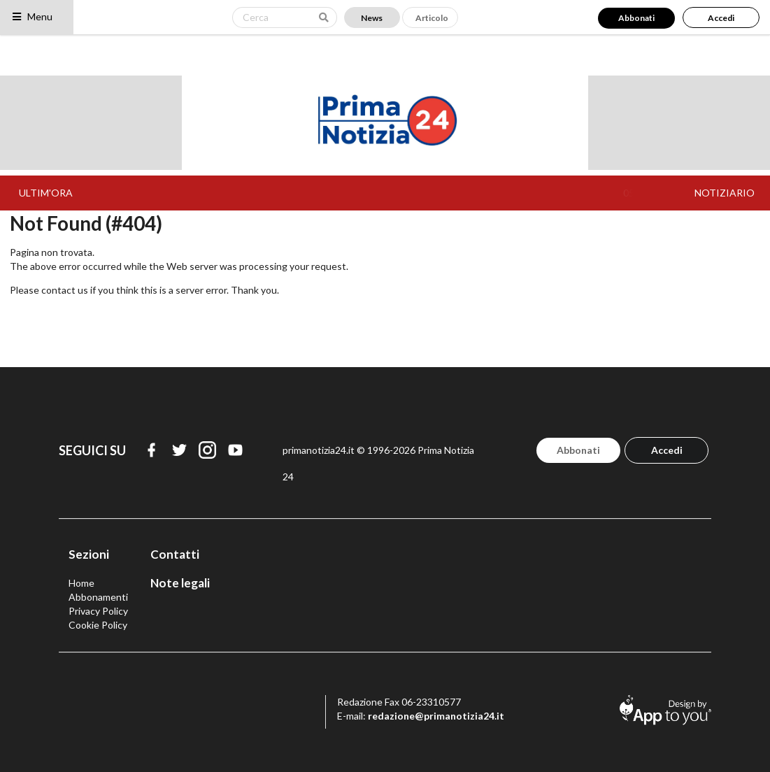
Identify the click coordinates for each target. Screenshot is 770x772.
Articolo (431, 18)
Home (81, 583)
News (372, 18)
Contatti (174, 554)
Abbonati (636, 18)
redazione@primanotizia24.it (436, 716)
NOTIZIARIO (724, 193)
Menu (31, 16)
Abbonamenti (98, 597)
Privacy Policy (98, 611)
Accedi (721, 18)
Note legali (180, 583)
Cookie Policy (98, 625)
